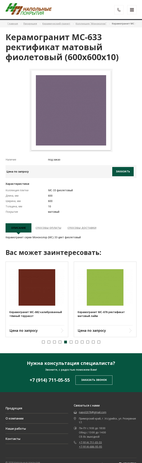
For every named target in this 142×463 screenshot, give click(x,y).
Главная (12, 23)
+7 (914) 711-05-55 (50, 376)
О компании (14, 414)
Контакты (13, 435)
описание (18, 228)
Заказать (123, 171)
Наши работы (16, 425)
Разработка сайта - (115, 460)
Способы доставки (81, 228)
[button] (43, 338)
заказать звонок (94, 376)
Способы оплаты (48, 228)
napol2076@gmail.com (92, 408)
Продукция (14, 404)
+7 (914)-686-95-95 (90, 442)
